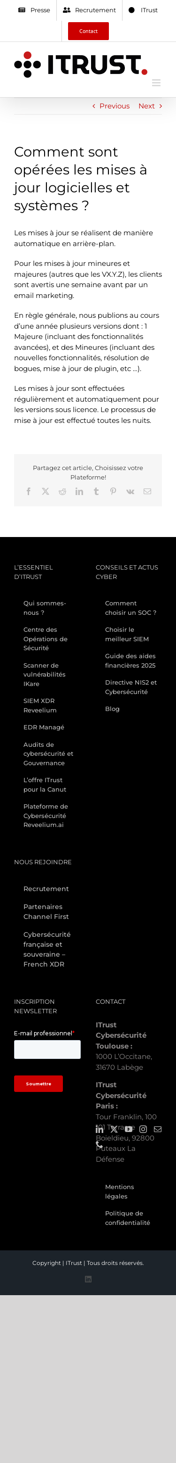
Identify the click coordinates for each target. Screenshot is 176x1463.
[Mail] (157, 1129)
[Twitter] (114, 1129)
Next (146, 105)
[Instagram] (143, 1129)
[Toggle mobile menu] (157, 83)
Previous (114, 105)
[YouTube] (128, 1129)
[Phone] (99, 1144)
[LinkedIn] (99, 1129)
